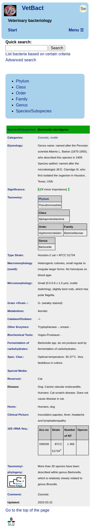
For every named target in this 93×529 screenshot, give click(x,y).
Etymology (14, 145)
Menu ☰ (76, 30)
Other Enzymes (17, 326)
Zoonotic (43, 137)
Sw (83, 8)
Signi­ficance (15, 189)
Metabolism (15, 310)
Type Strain (15, 255)
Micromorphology (19, 283)
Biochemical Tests (19, 334)
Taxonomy (14, 197)
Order (21, 93)
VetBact (33, 7)
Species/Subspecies (34, 111)
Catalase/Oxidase (19, 318)
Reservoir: (14, 378)
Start (12, 30)
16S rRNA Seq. (17, 428)
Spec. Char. (15, 356)
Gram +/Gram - (17, 303)
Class (21, 87)
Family (22, 99)
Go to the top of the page (27, 510)
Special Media (16, 370)
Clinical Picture (17, 414)
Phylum (22, 81)
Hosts (11, 406)
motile (54, 137)
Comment (14, 494)
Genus (22, 105)
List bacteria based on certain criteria (37, 54)
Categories (14, 137)
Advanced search (20, 60)
